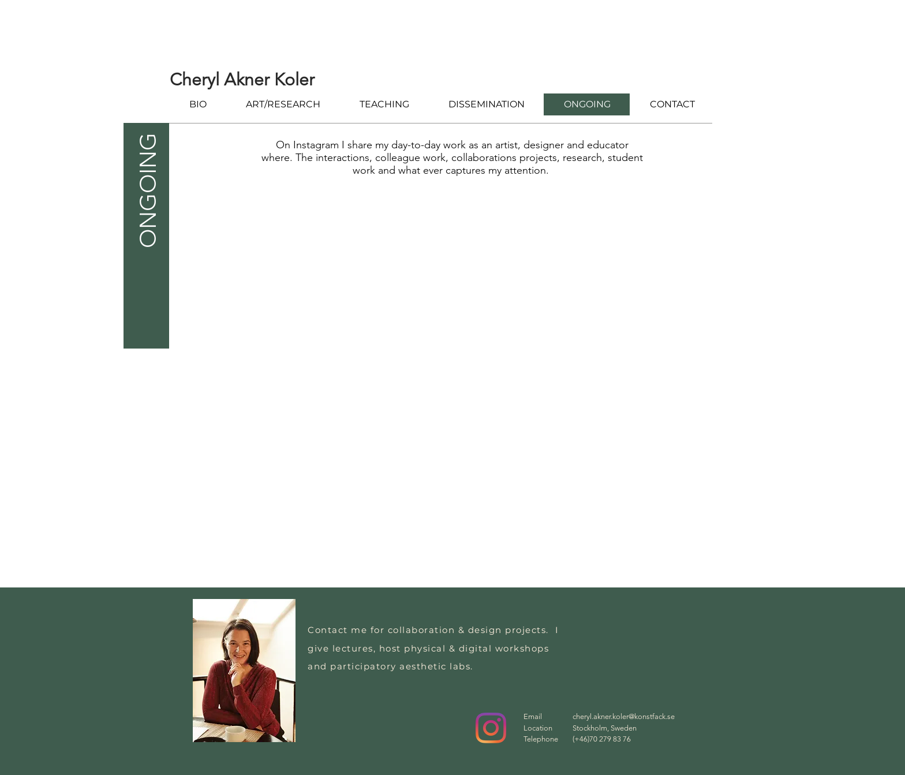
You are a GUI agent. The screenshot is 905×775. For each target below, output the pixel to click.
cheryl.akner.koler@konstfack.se (624, 716)
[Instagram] (491, 728)
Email (532, 716)
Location (537, 728)
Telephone (540, 739)
